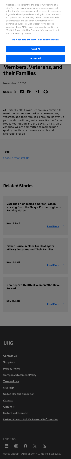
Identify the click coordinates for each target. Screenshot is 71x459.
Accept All (35, 58)
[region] (35, 32)
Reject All (35, 48)
